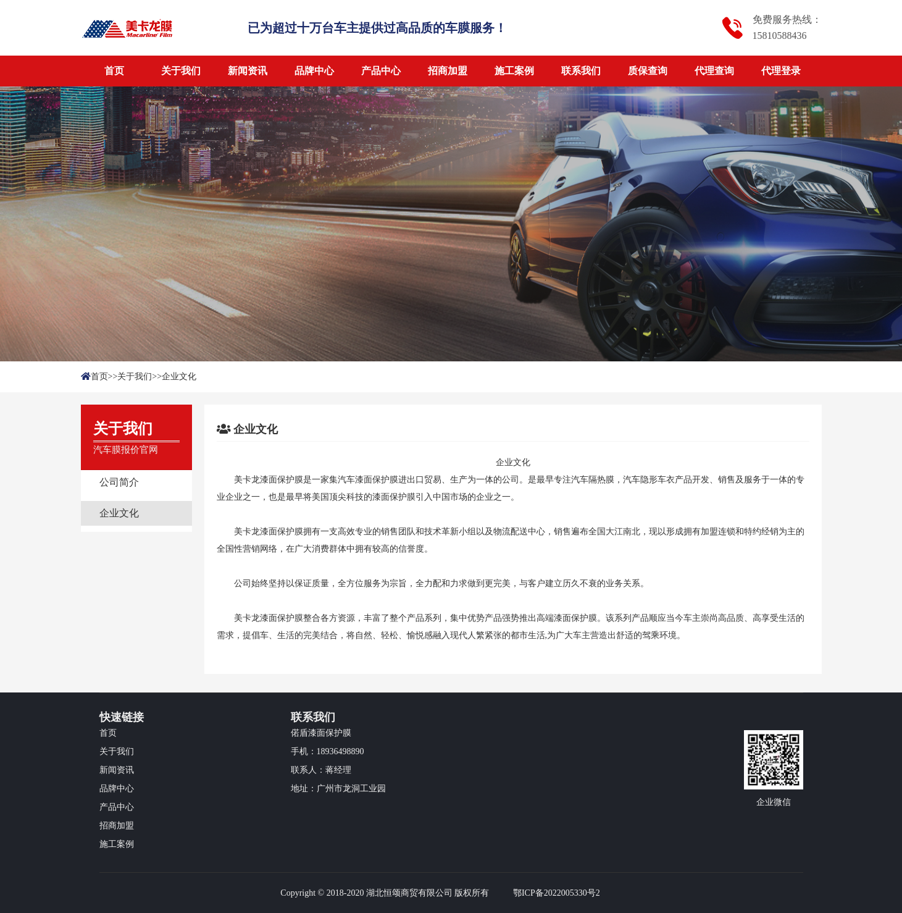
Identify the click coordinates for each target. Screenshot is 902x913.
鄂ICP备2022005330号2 (556, 893)
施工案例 (514, 70)
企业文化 (179, 376)
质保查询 (647, 70)
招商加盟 (447, 70)
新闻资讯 (247, 70)
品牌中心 (314, 70)
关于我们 (181, 70)
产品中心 (381, 70)
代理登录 (781, 70)
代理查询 (714, 70)
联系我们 (581, 70)
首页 (114, 70)
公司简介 (119, 482)
